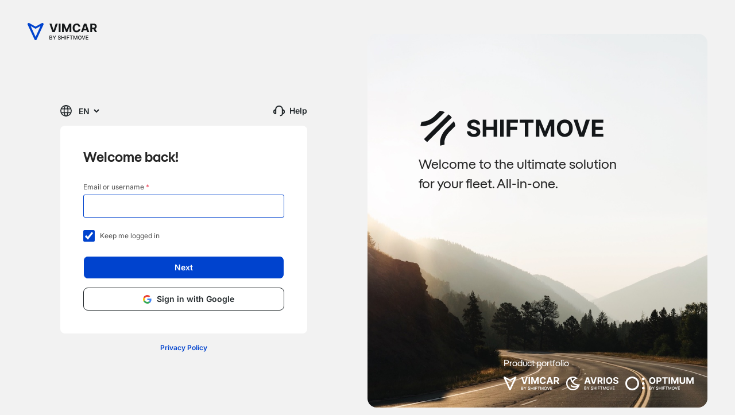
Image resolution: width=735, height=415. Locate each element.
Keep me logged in (121, 236)
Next (184, 267)
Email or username (116, 187)
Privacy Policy (183, 347)
